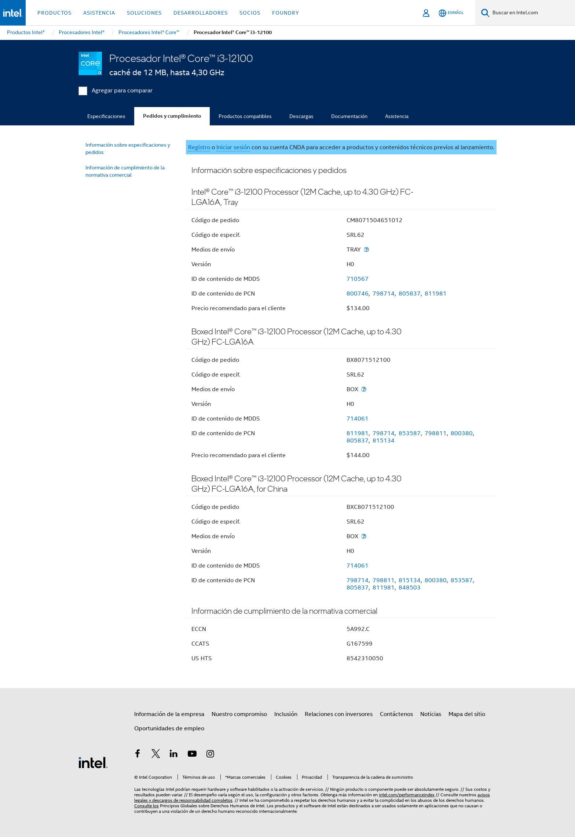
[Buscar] (485, 12)
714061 (358, 418)
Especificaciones (106, 116)
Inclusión (285, 714)
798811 (436, 433)
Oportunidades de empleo (169, 728)
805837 (410, 293)
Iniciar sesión (233, 147)
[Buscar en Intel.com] (532, 13)
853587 (410, 433)
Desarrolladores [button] (200, 13)
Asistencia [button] (99, 13)
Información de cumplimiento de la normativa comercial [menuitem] (125, 171)
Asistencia (397, 116)
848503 (410, 587)
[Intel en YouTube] (192, 754)
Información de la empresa (169, 714)
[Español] (451, 13)
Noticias (430, 714)
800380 (462, 433)
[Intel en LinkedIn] (174, 754)
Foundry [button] (285, 13)
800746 (358, 293)
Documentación (349, 116)
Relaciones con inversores (339, 714)
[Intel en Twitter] (156, 754)
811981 (436, 293)
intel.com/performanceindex (407, 794)
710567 (358, 279)
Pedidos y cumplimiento (172, 116)
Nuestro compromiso (239, 714)
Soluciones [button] (144, 13)
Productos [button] (54, 13)
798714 (384, 293)
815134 (384, 440)
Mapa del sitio (466, 714)
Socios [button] (249, 13)
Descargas (301, 116)
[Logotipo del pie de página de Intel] (93, 762)
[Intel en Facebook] (137, 754)
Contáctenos (396, 714)
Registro (199, 147)
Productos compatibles (245, 116)
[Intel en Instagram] (210, 754)
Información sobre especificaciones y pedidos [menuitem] (127, 148)
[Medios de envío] (366, 249)
